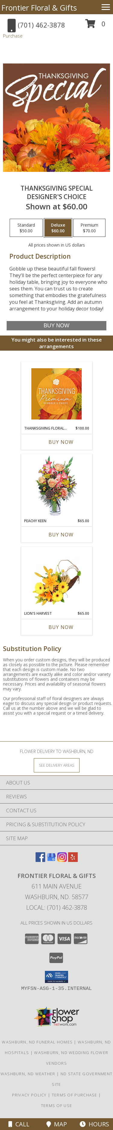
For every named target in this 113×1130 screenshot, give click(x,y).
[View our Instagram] (62, 860)
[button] (95, 26)
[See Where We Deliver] (57, 765)
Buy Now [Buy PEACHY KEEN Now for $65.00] (61, 534)
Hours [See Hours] (94, 1124)
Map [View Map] (56, 1124)
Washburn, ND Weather (28, 1073)
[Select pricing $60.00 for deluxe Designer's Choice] (58, 228)
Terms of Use (56, 1105)
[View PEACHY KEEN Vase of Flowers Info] (56, 486)
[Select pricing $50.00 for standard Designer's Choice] (26, 228)
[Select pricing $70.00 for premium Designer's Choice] (89, 228)
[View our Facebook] (40, 860)
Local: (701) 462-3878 (56, 907)
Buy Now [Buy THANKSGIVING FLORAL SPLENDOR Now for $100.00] (61, 442)
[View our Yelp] (73, 860)
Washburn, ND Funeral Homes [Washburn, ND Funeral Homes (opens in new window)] (37, 1042)
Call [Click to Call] (19, 1124)
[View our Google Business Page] (51, 860)
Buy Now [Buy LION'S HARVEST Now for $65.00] (61, 627)
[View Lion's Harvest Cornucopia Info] (56, 579)
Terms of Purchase (74, 1095)
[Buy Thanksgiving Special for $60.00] (56, 325)
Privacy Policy (29, 1095)
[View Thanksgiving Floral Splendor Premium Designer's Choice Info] (56, 393)
